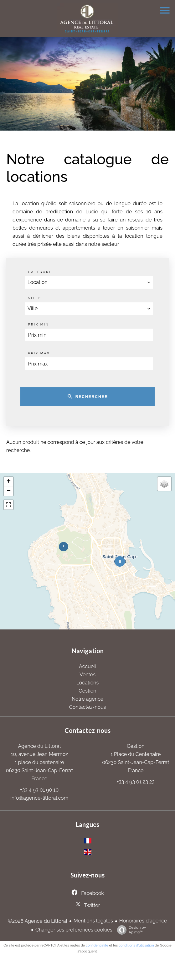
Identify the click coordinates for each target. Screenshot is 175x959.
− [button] (9, 491)
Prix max (39, 353)
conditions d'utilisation (136, 945)
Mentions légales (93, 921)
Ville (34, 298)
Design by (130, 930)
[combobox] (89, 282)
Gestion (135, 746)
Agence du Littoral (39, 746)
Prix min (38, 324)
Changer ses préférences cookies (73, 930)
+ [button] (9, 481)
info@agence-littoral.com (39, 798)
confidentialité (97, 945)
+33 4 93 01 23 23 (136, 782)
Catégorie (41, 272)
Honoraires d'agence (143, 921)
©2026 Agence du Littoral (37, 921)
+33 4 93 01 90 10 (39, 790)
